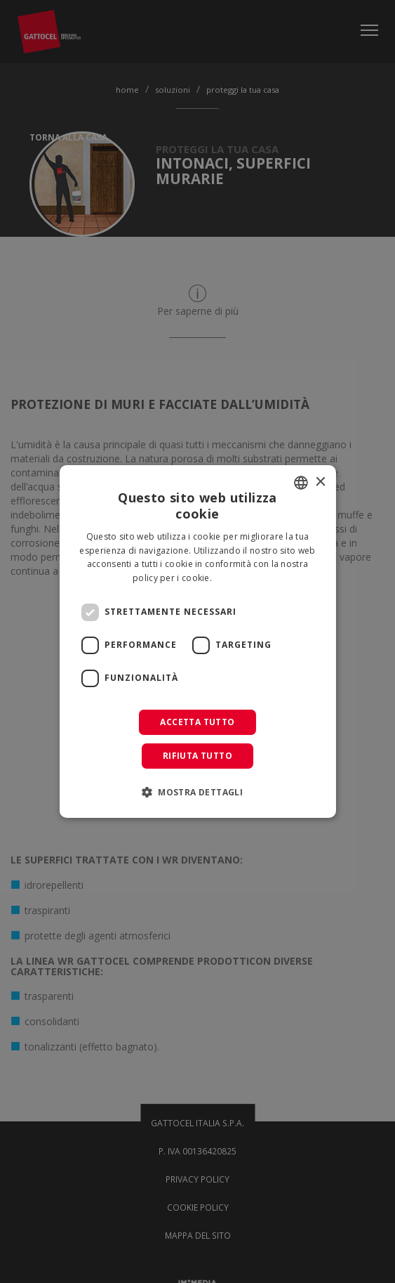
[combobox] (301, 483)
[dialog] (197, 641)
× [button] (320, 482)
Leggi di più (238, 578)
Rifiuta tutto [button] (197, 756)
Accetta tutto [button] (197, 722)
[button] (197, 791)
